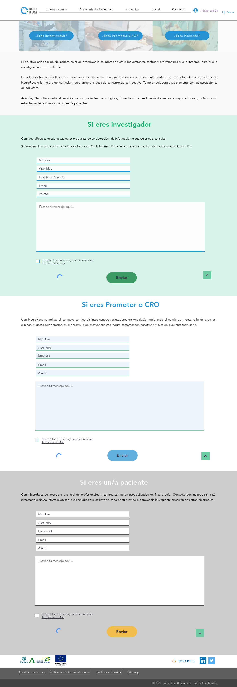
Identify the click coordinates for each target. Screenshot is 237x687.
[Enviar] (121, 277)
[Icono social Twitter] (211, 660)
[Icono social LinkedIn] (203, 660)
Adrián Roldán (208, 683)
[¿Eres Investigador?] (51, 35)
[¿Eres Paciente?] (187, 35)
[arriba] (207, 275)
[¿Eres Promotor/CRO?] (120, 35)
